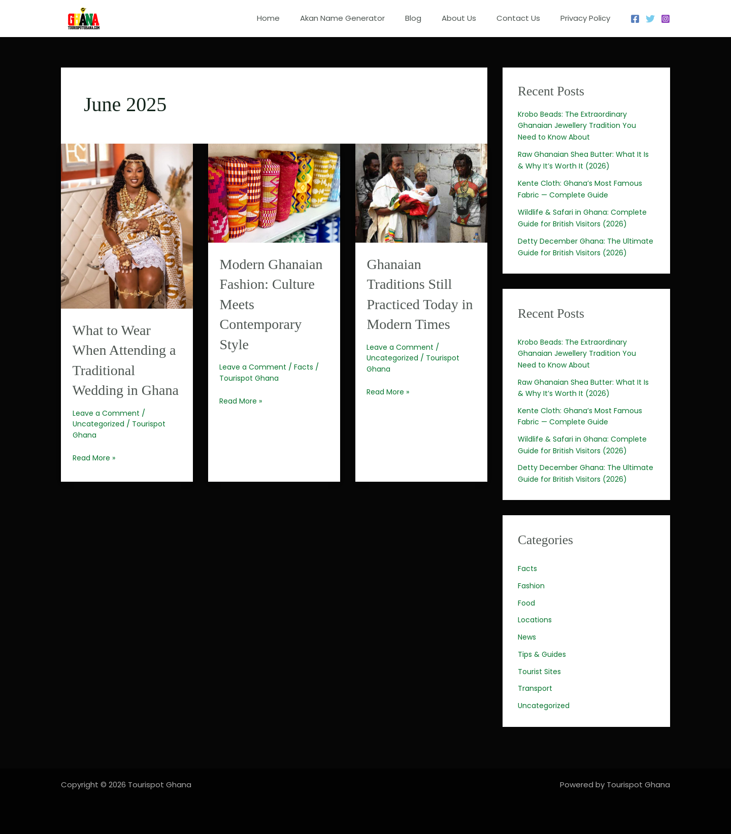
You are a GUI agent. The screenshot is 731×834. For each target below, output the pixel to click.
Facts (308, 385)
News (528, 659)
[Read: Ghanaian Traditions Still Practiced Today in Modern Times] (421, 192)
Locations (536, 642)
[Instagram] (665, 18)
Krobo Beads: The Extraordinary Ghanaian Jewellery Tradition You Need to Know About (580, 125)
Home (296, 18)
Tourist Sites (541, 694)
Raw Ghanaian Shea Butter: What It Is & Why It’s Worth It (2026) (584, 399)
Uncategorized (101, 443)
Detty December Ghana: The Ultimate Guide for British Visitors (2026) (580, 252)
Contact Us (526, 18)
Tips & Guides (543, 677)
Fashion (532, 608)
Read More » (96, 476)
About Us (471, 18)
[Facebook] (635, 18)
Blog (431, 18)
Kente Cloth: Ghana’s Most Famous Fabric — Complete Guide (584, 427)
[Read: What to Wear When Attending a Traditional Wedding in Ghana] (127, 225)
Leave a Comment (108, 431)
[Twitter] (650, 18)
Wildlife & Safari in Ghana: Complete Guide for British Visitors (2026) (586, 456)
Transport (536, 711)
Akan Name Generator (365, 18)
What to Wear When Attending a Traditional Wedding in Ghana (123, 369)
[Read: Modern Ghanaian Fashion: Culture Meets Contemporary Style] (274, 192)
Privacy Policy (588, 18)
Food (527, 625)
